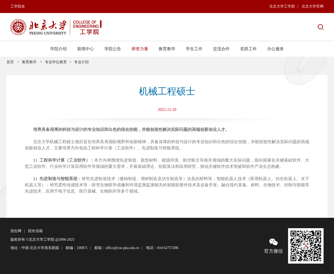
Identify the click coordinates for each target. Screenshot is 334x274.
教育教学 (167, 49)
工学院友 (17, 6)
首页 (10, 62)
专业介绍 (81, 62)
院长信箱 (35, 231)
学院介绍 (58, 49)
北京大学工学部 (282, 6)
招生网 (15, 231)
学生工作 (194, 49)
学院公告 (112, 49)
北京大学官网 (313, 6)
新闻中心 (85, 49)
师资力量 (140, 49)
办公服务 (275, 49)
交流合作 (221, 49)
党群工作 (248, 49)
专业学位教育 (56, 62)
